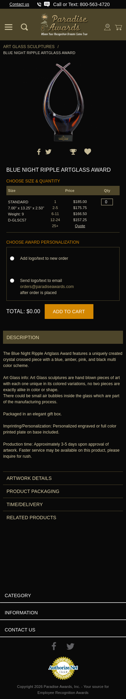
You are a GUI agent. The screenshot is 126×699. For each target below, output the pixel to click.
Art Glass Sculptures (28, 46)
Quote (80, 226)
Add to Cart (69, 311)
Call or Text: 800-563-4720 (81, 4)
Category (18, 595)
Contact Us (20, 629)
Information (21, 612)
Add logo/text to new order (46, 258)
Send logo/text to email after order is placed (47, 286)
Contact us (19, 4)
